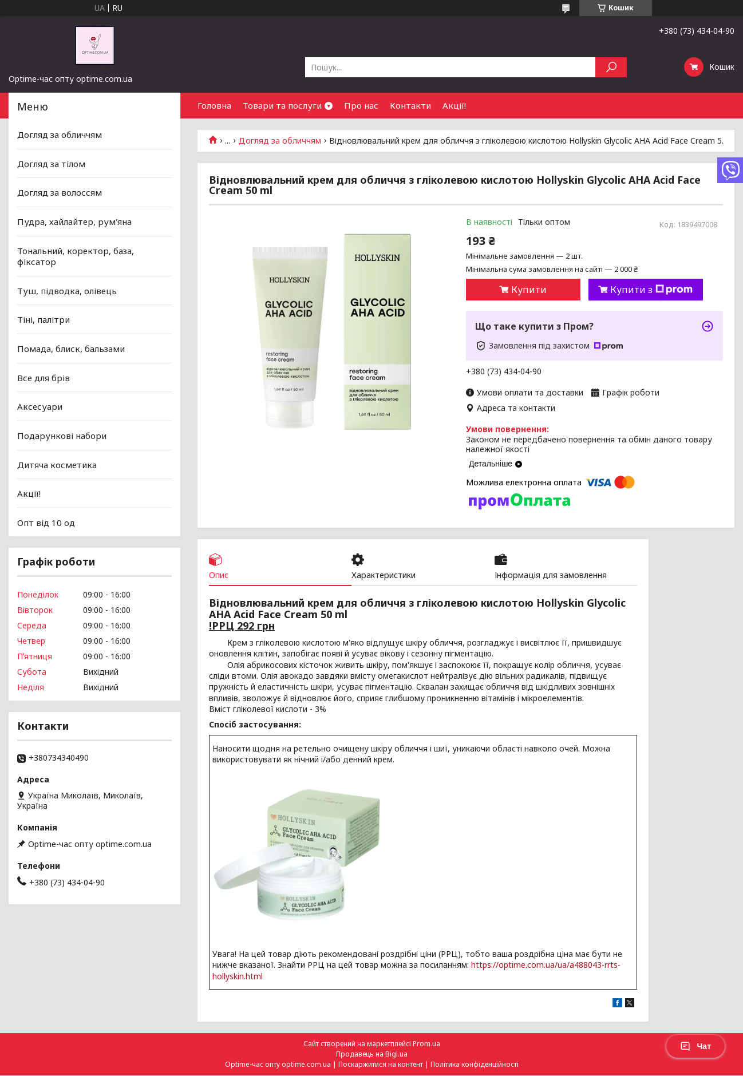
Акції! (454, 105)
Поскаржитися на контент (380, 1065)
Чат (695, 1046)
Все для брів (43, 377)
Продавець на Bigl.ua (372, 1054)
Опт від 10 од (46, 522)
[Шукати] (611, 67)
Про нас (361, 105)
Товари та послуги (282, 105)
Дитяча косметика (57, 464)
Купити (529, 289)
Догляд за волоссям (59, 192)
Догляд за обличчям (280, 141)
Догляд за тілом (51, 163)
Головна (214, 105)
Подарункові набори (61, 435)
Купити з (651, 289)
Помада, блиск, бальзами (71, 348)
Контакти (410, 105)
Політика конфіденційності (474, 1065)
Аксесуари (39, 406)
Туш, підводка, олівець (67, 290)
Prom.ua (426, 1044)
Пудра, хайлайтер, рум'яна (74, 221)
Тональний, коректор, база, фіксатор (75, 255)
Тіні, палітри (43, 319)
